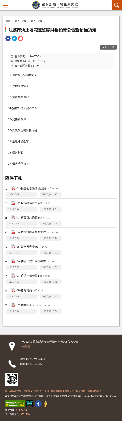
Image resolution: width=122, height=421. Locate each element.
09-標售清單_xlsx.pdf (33, 305)
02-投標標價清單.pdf (33, 203)
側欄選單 (5, 5)
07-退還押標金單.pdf (33, 276)
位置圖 (26, 346)
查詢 (117, 5)
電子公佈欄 (20, 21)
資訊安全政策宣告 (33, 391)
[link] (8, 39)
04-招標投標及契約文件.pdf (38, 232)
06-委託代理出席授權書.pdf (37, 261)
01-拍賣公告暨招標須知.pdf (38, 189)
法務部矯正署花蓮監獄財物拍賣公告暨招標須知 (52, 29)
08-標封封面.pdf (30, 290)
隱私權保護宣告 (13, 391)
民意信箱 (80, 391)
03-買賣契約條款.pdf (33, 218)
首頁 (8, 21)
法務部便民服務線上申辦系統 (59, 391)
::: (3, 2)
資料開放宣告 (94, 391)
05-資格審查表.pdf (32, 247)
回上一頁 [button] (109, 47)
